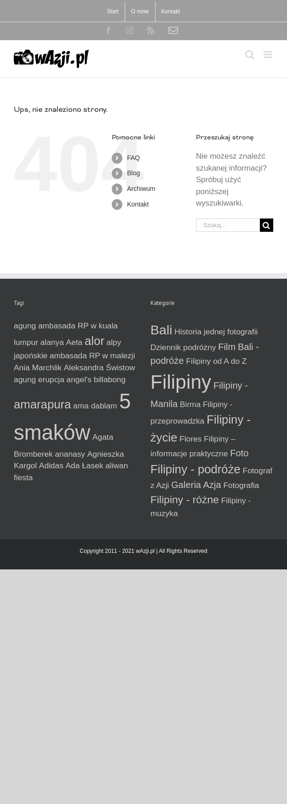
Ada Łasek (84, 465)
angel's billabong (96, 379)
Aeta (74, 342)
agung (25, 325)
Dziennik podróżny (183, 347)
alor (94, 340)
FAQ (133, 157)
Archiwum (141, 188)
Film (226, 347)
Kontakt (138, 204)
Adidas (51, 465)
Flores (190, 438)
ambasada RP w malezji (92, 355)
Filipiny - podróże (195, 469)
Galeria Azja (196, 485)
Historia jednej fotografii (216, 331)
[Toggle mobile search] (249, 54)
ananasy (70, 454)
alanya (52, 342)
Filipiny (180, 382)
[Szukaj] (266, 225)
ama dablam (95, 405)
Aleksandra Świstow (99, 367)
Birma (190, 404)
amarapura (42, 404)
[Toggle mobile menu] (268, 54)
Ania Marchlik (38, 367)
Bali (161, 329)
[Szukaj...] (228, 225)
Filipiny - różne (184, 499)
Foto (239, 453)
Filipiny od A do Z (216, 361)
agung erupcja (39, 379)
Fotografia (241, 485)
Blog (133, 173)
